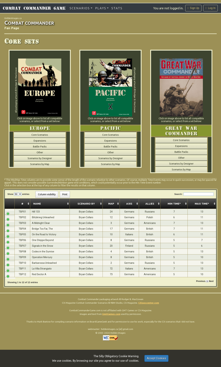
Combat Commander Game (34, 8)
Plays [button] (100, 8)
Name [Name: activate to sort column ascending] (24, 203)
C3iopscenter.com (148, 303)
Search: (194, 194)
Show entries (18, 194)
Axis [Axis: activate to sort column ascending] (95, 203)
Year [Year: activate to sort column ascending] (126, 203)
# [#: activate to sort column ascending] (11, 203)
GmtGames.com (111, 314)
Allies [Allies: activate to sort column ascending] (110, 203)
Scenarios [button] (80, 8)
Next (211, 281)
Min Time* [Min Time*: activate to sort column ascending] (183, 203)
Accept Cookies (156, 358)
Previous (200, 281)
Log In (210, 8)
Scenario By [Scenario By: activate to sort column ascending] (61, 203)
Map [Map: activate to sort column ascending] (80, 203)
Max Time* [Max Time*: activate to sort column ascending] (205, 203)
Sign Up (193, 8)
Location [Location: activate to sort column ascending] (153, 203)
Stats (116, 8)
